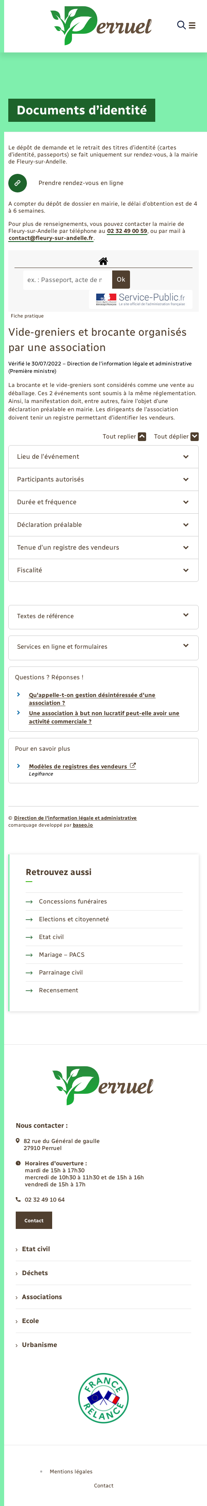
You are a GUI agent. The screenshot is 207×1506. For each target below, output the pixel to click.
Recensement (52, 990)
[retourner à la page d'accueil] (101, 25)
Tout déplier (176, 436)
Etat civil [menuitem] (33, 1249)
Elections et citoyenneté (67, 919)
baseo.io (83, 825)
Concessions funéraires (66, 901)
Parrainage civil (54, 972)
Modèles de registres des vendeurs (82, 766)
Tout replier (124, 436)
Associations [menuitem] (39, 1297)
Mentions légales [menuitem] (71, 1471)
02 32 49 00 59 (127, 231)
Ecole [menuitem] (27, 1321)
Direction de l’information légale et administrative (75, 818)
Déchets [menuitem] (32, 1273)
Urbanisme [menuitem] (36, 1345)
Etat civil (45, 937)
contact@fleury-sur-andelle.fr (51, 238)
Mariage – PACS (55, 954)
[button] (104, 457)
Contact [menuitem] (103, 1485)
